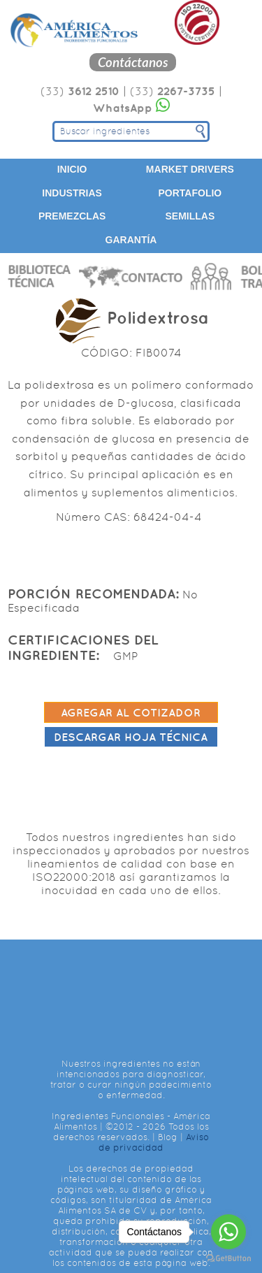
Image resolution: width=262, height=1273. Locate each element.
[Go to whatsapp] (228, 1231)
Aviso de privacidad (154, 1142)
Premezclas (71, 216)
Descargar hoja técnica (131, 737)
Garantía (131, 239)
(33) (80, 91)
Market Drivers (190, 169)
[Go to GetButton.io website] (228, 1258)
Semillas (189, 216)
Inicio (72, 169)
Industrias (72, 193)
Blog (167, 1137)
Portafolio (190, 193)
